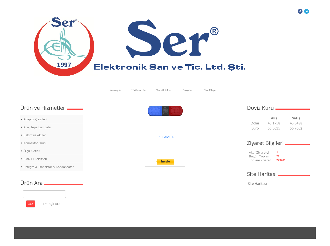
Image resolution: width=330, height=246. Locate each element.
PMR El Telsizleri (35, 159)
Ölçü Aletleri (31, 151)
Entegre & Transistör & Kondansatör (48, 167)
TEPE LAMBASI (165, 137)
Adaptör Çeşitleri (35, 119)
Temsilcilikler (164, 90)
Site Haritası (257, 183)
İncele (165, 161)
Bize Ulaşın (210, 90)
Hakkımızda (138, 90)
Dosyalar (188, 90)
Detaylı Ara (51, 203)
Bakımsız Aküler (34, 135)
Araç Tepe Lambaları (37, 127)
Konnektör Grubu (35, 143)
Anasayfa (115, 90)
